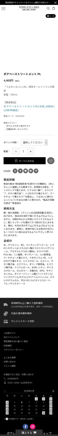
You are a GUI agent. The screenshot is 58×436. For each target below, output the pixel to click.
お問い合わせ (10, 361)
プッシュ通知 (10, 365)
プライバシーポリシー (14, 349)
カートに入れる (26, 160)
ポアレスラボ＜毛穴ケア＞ (18, 125)
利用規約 (8, 345)
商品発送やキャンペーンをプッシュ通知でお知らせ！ (27, 2)
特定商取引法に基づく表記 (16, 341)
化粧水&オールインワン (17, 129)
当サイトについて (12, 337)
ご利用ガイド (10, 333)
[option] (29, 403)
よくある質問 (10, 357)
